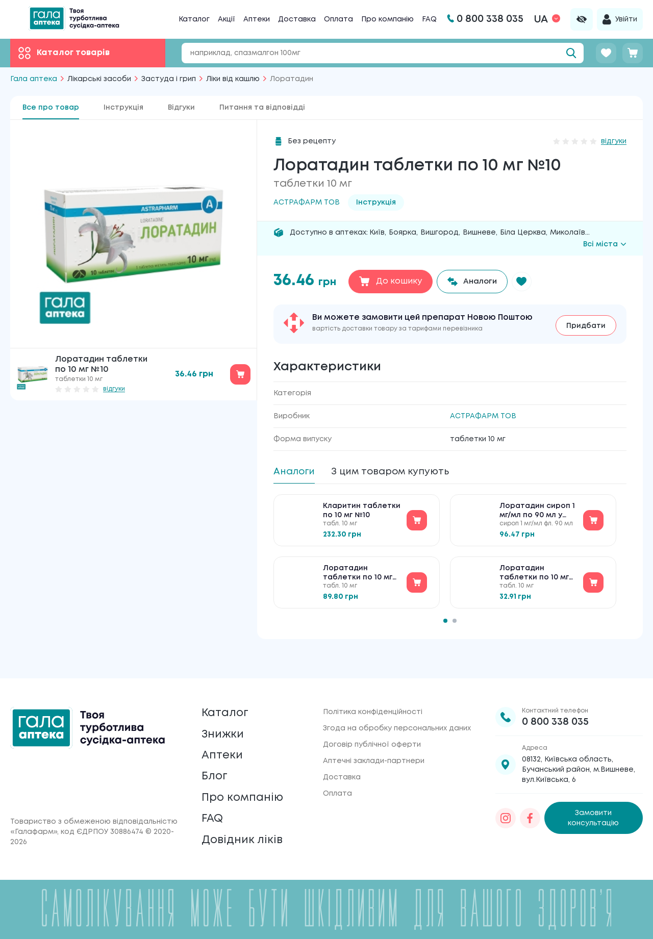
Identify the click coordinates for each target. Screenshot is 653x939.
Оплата (338, 19)
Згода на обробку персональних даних (397, 708)
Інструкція (123, 108)
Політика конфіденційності (372, 692)
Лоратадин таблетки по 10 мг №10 (534, 576)
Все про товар (50, 108)
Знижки (225, 719)
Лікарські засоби (99, 79)
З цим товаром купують (399, 471)
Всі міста (604, 244)
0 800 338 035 (555, 702)
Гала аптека (33, 79)
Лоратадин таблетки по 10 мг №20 (357, 576)
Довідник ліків (245, 838)
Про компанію (387, 19)
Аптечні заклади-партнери (373, 741)
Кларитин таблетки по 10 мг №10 (361, 513)
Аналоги (296, 471)
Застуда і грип (168, 79)
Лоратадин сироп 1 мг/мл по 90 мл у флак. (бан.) (537, 514)
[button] (526, 281)
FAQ (429, 19)
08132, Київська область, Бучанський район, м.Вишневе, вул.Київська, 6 (578, 750)
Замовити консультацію (593, 798)
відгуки (114, 389)
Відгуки (181, 108)
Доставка (297, 19)
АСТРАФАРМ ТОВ (483, 416)
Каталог (194, 19)
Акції (226, 19)
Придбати (586, 324)
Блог (216, 767)
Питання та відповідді (262, 108)
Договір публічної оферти (372, 725)
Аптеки (256, 19)
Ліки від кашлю (233, 79)
